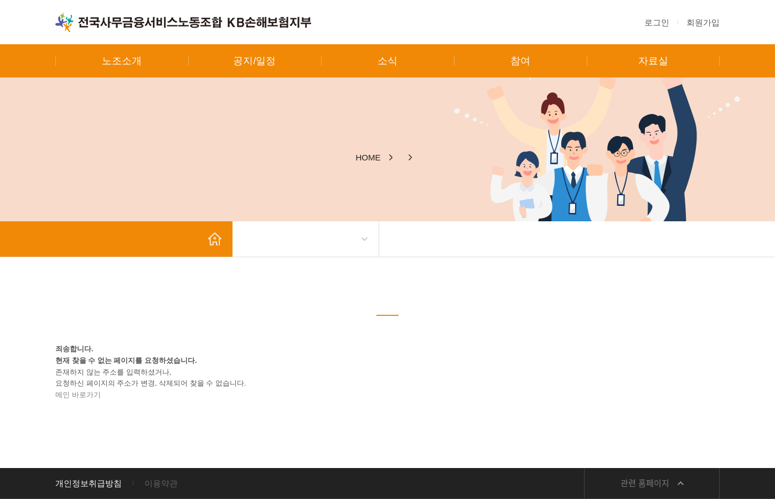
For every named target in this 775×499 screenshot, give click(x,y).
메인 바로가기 (78, 395)
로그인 (656, 22)
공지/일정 (254, 60)
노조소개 (122, 60)
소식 (387, 60)
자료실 (653, 60)
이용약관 (161, 483)
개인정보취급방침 (88, 483)
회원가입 (703, 22)
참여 (520, 60)
